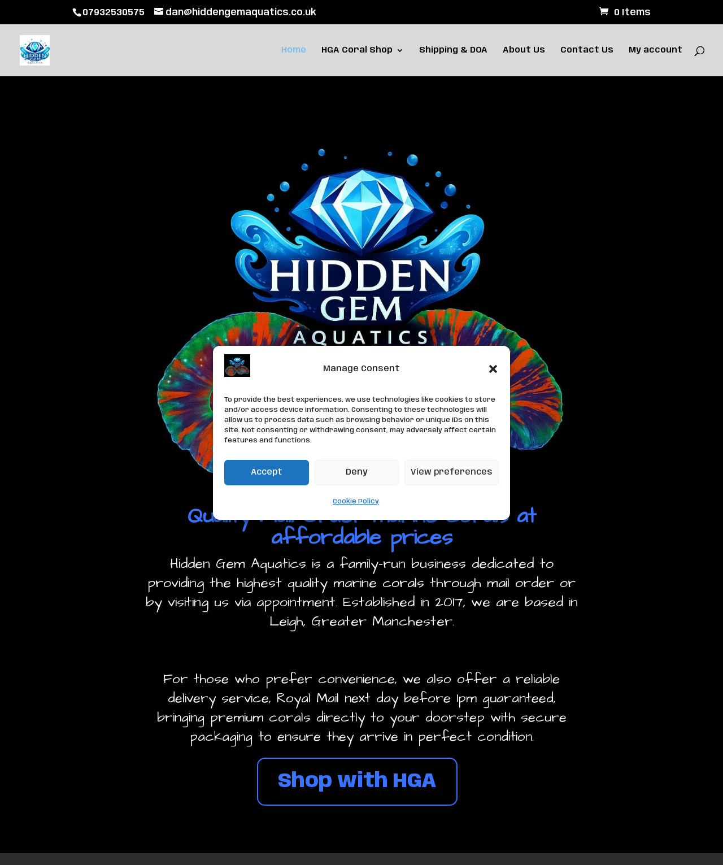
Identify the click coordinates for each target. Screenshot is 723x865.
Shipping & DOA (453, 50)
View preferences (452, 472)
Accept (266, 472)
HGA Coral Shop (357, 50)
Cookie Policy (356, 501)
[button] (493, 369)
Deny (357, 472)
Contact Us (586, 50)
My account (655, 50)
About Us (524, 50)
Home (293, 50)
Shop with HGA (357, 781)
